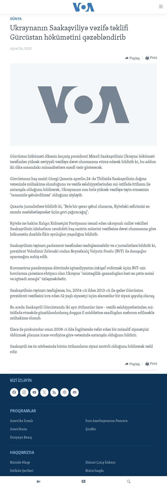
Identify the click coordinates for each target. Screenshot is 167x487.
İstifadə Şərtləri (21, 471)
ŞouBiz (90, 429)
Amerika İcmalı (21, 421)
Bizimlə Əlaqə (20, 463)
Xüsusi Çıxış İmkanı (100, 463)
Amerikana (18, 429)
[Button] (132, 58)
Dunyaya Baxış (21, 437)
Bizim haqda (94, 471)
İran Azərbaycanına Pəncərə (106, 421)
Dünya (16, 19)
